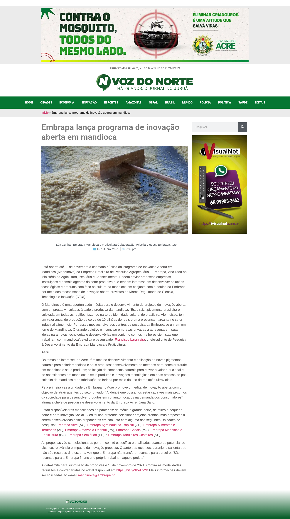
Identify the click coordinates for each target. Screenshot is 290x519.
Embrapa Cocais (128, 430)
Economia (66, 102)
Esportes (111, 102)
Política (224, 102)
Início (45, 112)
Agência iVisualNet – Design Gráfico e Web (84, 511)
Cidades (46, 102)
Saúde (242, 102)
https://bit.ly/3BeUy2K (132, 470)
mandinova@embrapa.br (96, 475)
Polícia (205, 102)
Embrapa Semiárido (82, 435)
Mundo (187, 102)
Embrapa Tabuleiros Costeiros (130, 435)
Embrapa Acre (67, 425)
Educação (89, 102)
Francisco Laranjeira (130, 339)
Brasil (170, 102)
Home (29, 102)
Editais (260, 102)
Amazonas (133, 102)
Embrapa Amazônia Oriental (86, 430)
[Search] (242, 127)
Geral (153, 102)
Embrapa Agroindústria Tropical (110, 425)
